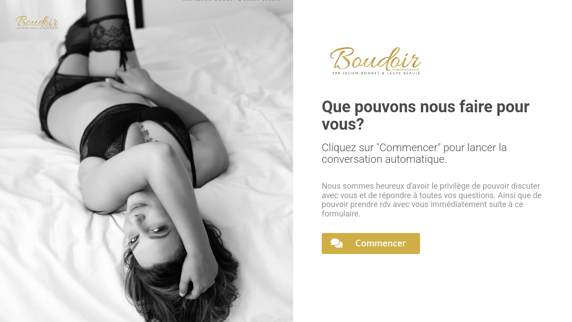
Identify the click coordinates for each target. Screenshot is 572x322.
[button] (371, 243)
